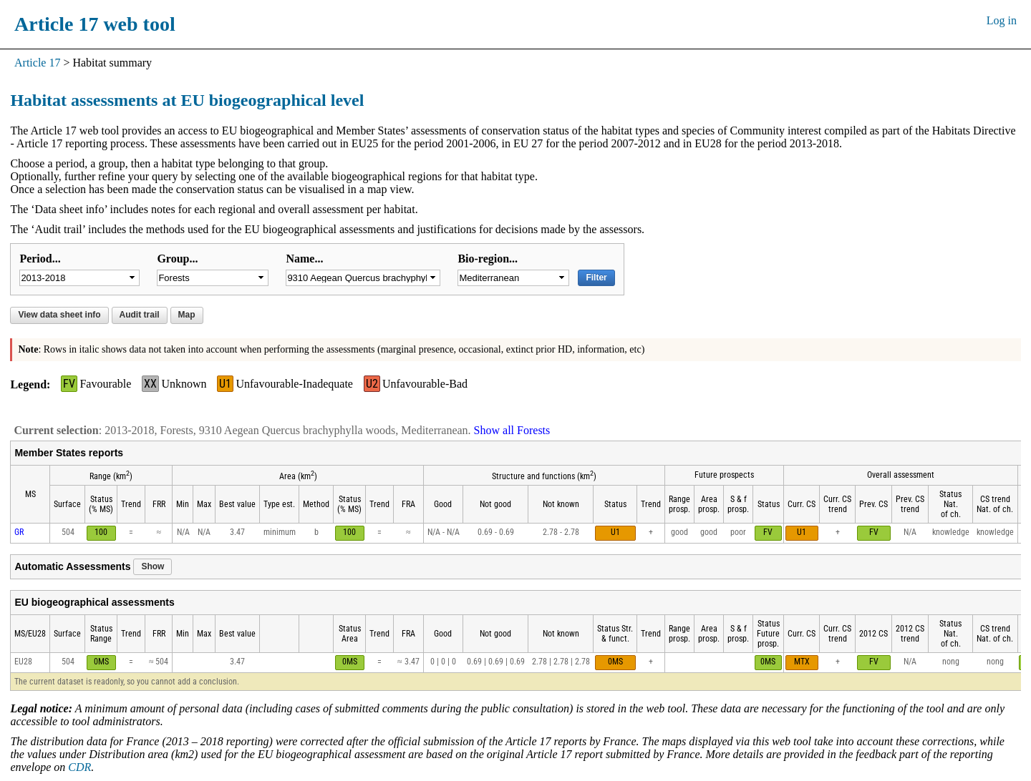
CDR (79, 767)
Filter (596, 277)
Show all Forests (512, 430)
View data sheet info (59, 315)
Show (152, 566)
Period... (39, 258)
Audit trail (140, 315)
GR (19, 532)
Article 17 (37, 63)
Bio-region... (488, 258)
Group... (177, 258)
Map (186, 315)
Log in (1002, 20)
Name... (304, 258)
